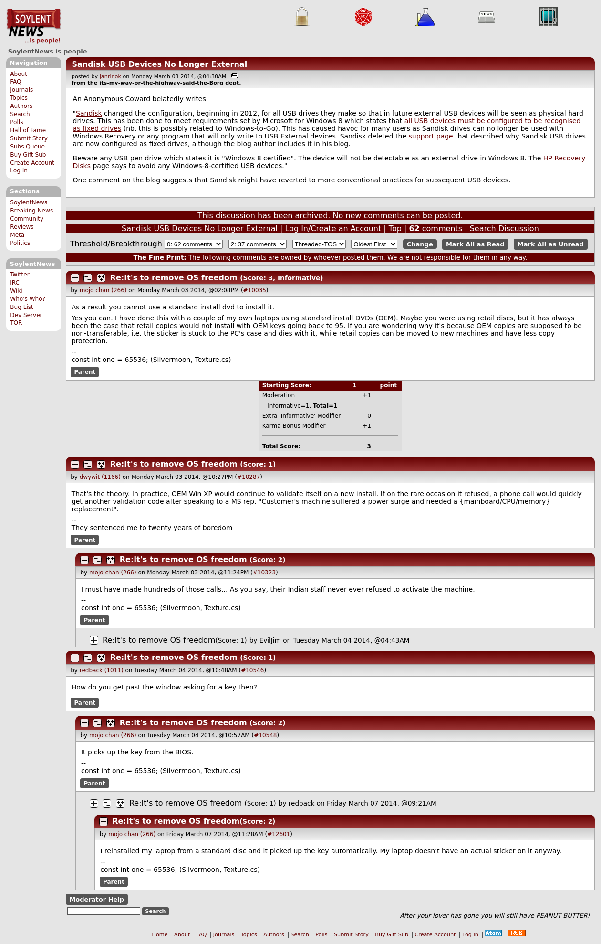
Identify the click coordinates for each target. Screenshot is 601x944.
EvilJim (270, 640)
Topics (19, 98)
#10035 (254, 290)
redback (302, 803)
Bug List (21, 307)
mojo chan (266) (103, 290)
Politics (20, 243)
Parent (84, 372)
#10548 (265, 735)
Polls (16, 122)
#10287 (248, 477)
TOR (16, 322)
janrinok (110, 77)
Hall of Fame (28, 130)
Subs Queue (27, 146)
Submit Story (29, 138)
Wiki (16, 290)
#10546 (252, 670)
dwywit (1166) (100, 477)
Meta (17, 235)
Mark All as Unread (551, 244)
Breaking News (31, 210)
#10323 (264, 572)
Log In (19, 170)
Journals (21, 89)
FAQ (15, 81)
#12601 (278, 834)
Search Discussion (504, 228)
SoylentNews (33, 26)
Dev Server (26, 315)
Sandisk (89, 113)
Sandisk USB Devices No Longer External (159, 64)
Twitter (19, 274)
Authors (21, 106)
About (18, 74)
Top (395, 228)
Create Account (32, 162)
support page (430, 136)
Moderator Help (96, 899)
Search (20, 114)
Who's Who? (27, 299)
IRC (15, 282)
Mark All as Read (475, 244)
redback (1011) (102, 670)
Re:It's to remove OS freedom (174, 277)
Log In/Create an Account (333, 228)
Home (160, 935)
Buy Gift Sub (28, 154)
